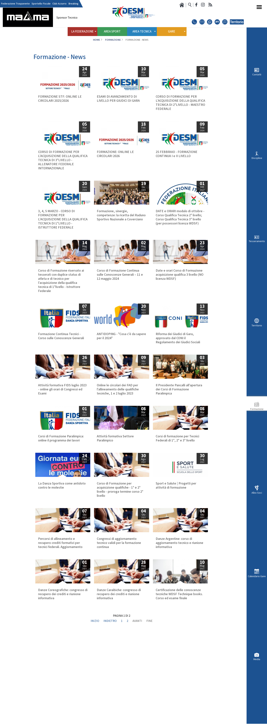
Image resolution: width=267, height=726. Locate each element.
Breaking (73, 3)
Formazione (256, 409)
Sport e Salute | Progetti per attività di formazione (176, 543)
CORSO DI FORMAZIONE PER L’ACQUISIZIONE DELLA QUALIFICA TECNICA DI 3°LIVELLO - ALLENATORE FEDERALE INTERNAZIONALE (63, 168)
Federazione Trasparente (15, 3)
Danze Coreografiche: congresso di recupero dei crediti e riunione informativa (63, 672)
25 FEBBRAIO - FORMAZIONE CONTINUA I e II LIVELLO (176, 162)
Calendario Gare (257, 576)
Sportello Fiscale (41, 3)
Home (96, 40)
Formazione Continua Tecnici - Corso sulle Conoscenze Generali (61, 352)
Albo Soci (257, 492)
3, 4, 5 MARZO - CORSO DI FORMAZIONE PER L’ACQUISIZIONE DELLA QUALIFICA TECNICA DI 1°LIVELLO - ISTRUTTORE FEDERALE (63, 231)
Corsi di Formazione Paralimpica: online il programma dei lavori (61, 479)
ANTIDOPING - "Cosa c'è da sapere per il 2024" (121, 352)
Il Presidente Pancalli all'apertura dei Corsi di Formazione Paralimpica (179, 418)
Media (256, 659)
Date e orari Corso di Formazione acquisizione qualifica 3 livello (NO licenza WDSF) (179, 291)
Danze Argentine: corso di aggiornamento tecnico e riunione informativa (179, 608)
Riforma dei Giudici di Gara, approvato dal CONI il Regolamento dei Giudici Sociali (178, 354)
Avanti (137, 711)
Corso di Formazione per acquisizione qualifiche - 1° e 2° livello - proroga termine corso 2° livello (120, 547)
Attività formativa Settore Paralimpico (115, 479)
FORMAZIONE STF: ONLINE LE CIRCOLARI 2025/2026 (60, 99)
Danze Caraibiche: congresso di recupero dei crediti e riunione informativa (119, 672)
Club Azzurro (59, 3)
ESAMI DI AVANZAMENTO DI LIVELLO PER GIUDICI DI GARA (118, 99)
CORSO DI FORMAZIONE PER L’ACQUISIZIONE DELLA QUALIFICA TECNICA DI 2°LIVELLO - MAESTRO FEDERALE (180, 103)
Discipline (257, 158)
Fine (149, 711)
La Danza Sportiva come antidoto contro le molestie (62, 543)
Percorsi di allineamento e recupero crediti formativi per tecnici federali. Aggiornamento (60, 608)
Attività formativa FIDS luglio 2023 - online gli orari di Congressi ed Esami (62, 418)
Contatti (256, 74)
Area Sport (112, 32)
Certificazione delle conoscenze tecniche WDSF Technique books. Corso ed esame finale (179, 672)
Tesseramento (257, 241)
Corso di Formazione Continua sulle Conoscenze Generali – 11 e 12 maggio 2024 (120, 291)
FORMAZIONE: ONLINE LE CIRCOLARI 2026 (115, 162)
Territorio (257, 325)
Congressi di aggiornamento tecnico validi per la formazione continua (119, 608)
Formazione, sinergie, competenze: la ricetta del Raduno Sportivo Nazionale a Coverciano (121, 227)
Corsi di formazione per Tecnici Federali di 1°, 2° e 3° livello (177, 479)
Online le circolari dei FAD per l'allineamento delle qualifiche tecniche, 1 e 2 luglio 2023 (118, 418)
